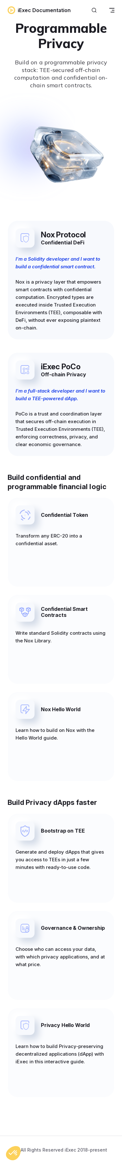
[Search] (94, 10)
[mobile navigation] (111, 10)
